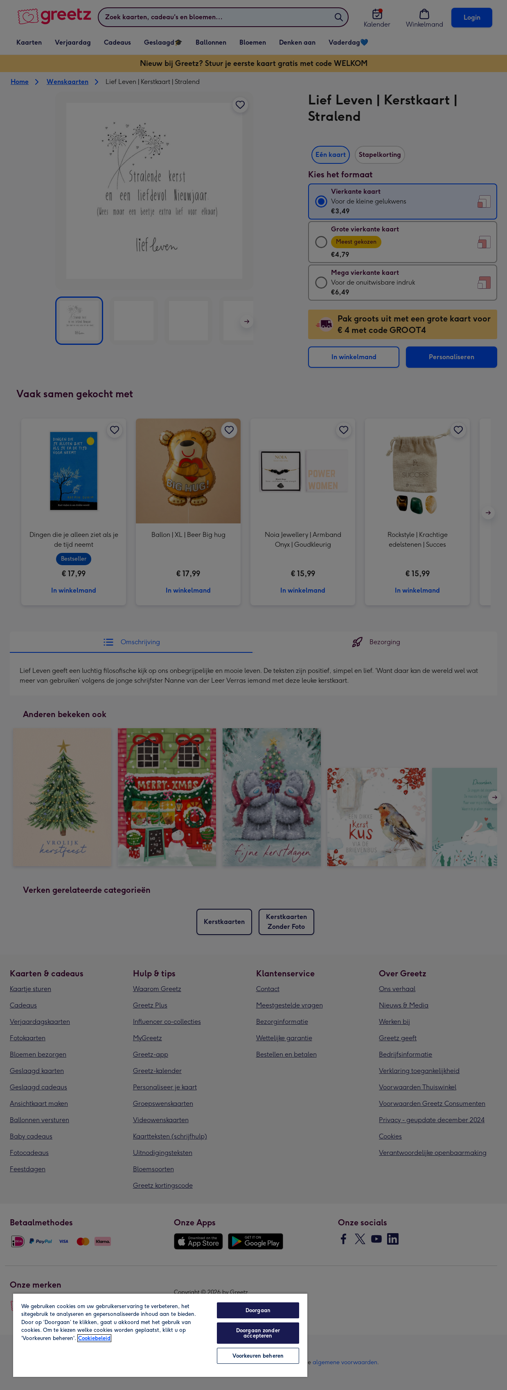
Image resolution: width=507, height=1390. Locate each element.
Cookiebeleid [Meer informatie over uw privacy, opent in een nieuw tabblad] (94, 1338)
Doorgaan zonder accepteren (258, 1333)
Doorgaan (258, 1310)
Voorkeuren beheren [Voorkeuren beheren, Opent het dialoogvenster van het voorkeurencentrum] (258, 1356)
